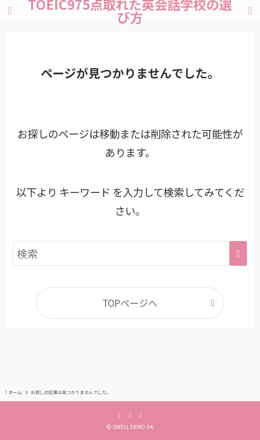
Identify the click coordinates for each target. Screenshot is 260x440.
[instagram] (141, 415)
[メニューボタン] (10, 10)
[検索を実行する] (238, 253)
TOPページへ (130, 303)
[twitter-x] (130, 415)
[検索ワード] (130, 253)
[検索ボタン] (250, 10)
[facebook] (119, 415)
